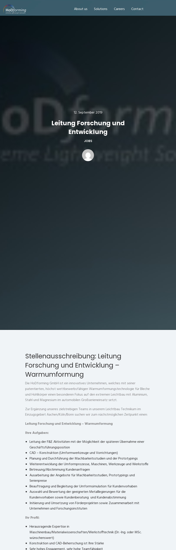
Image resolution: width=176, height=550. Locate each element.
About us (80, 9)
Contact (137, 9)
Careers (119, 9)
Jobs (88, 141)
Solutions (100, 9)
